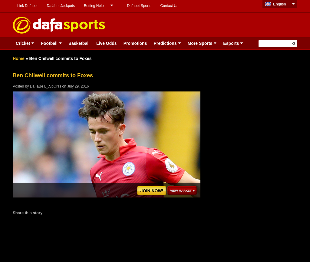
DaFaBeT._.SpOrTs (45, 86)
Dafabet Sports (139, 6)
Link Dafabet (27, 6)
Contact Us (169, 6)
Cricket (23, 43)
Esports (231, 43)
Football (49, 43)
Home (19, 58)
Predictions (164, 43)
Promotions (135, 43)
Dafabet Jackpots (61, 6)
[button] (293, 43)
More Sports (200, 43)
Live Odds (106, 43)
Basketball (79, 43)
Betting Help (94, 6)
